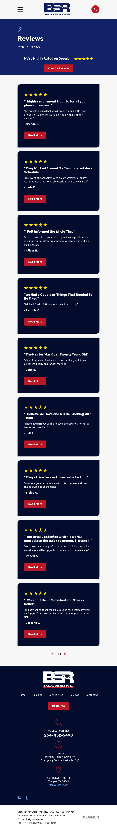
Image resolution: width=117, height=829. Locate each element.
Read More (35, 135)
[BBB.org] (26, 798)
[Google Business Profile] (19, 798)
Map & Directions (58, 784)
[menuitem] (22, 822)
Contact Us (92, 694)
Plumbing (37, 694)
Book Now (58, 705)
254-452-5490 (58, 735)
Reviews (74, 694)
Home (22, 694)
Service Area (56, 694)
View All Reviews (58, 68)
